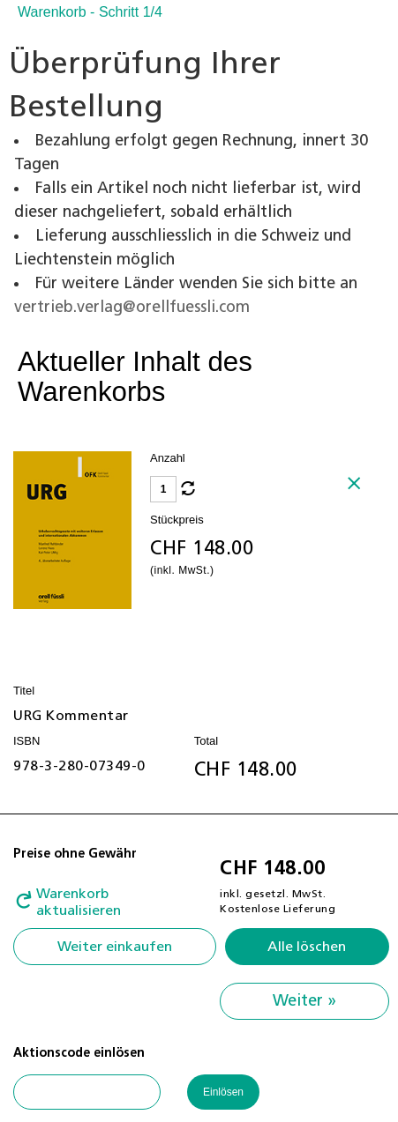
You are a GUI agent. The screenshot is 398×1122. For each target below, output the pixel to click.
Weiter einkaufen (114, 947)
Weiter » (304, 1001)
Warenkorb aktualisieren (78, 902)
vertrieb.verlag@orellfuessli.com (132, 308)
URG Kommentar (71, 716)
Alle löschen (306, 947)
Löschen (361, 490)
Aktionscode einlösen (79, 1053)
